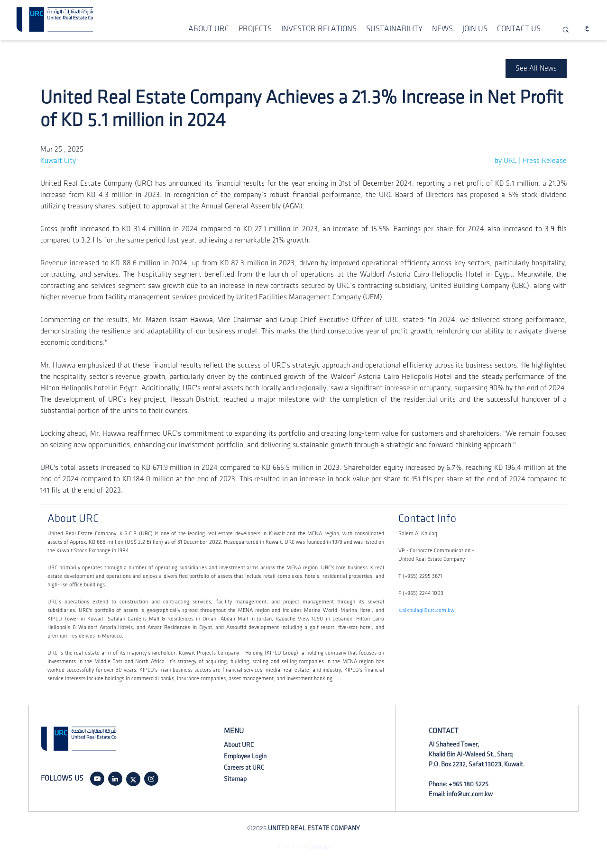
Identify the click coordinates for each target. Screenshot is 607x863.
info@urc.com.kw (470, 794)
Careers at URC (244, 767)
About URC (239, 745)
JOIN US (474, 29)
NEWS (442, 29)
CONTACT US (519, 29)
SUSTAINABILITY (394, 29)
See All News (536, 68)
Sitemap (235, 779)
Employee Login (245, 756)
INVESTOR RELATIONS (319, 29)
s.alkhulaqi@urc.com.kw (426, 610)
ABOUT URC (208, 29)
